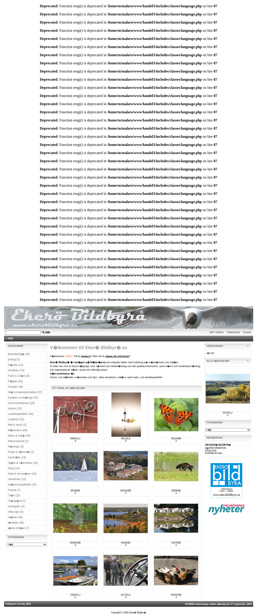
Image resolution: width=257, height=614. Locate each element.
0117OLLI (126, 595)
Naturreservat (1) (18, 441)
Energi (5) (14, 359)
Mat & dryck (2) (17, 424)
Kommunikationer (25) (21, 403)
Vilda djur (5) (16, 511)
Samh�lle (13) (17, 457)
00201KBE (176, 595)
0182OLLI (75, 595)
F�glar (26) (15, 381)
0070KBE (75, 490)
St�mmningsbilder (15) (22, 484)
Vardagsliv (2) (16, 506)
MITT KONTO (217, 332)
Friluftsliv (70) (16, 370)
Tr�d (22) (14, 495)
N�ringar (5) (16, 446)
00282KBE (75, 542)
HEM (10, 338)
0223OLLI (228, 412)
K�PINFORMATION (215, 448)
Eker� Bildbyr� (137, 612)
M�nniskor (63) (17, 430)
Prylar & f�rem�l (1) (21, 452)
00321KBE (125, 490)
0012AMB (176, 438)
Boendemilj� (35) (19, 354)
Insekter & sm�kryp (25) (23, 397)
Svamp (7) (14, 490)
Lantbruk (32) (16, 419)
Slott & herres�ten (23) (22, 473)
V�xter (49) (15, 517)
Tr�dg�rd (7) (17, 501)
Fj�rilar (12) (15, 365)
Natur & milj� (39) (19, 435)
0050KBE (176, 490)
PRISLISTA (210, 451)
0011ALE (125, 438)
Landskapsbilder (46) (21, 414)
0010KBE (125, 542)
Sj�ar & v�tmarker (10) (23, 462)
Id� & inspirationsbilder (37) (25, 392)
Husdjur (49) (15, 386)
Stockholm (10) (17, 479)
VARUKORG (233, 332)
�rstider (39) (16, 522)
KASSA (247, 332)
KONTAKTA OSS (213, 453)
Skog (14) (14, 468)
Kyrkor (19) (15, 408)
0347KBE (176, 542)
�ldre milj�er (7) (18, 528)
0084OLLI (75, 438)
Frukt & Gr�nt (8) (19, 375)
